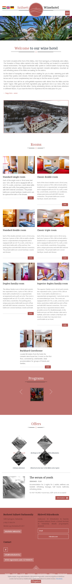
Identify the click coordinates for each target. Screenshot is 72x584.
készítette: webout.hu (12, 531)
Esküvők (14, 574)
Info (30, 198)
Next (69, 29)
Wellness (52, 574)
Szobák (22, 574)
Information (61, 498)
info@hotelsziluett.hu (12, 555)
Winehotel (38, 7)
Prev (5, 29)
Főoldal (7, 574)
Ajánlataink (31, 574)
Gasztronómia (42, 574)
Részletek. (59, 579)
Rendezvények (62, 574)
